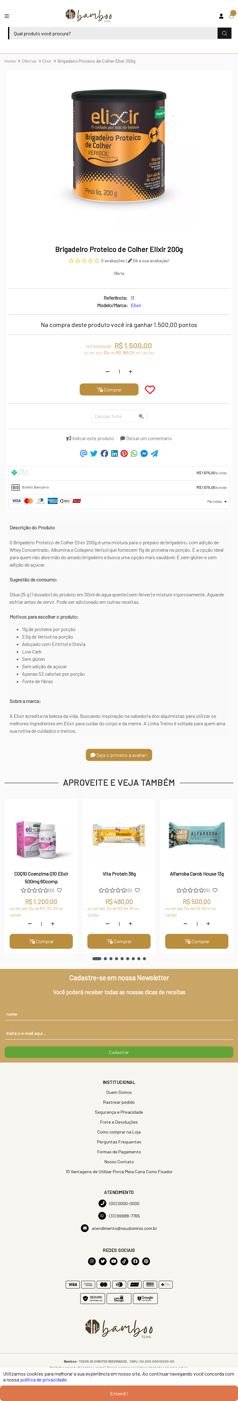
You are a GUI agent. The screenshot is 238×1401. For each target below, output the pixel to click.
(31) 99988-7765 (119, 1216)
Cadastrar (119, 1052)
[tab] (119, 473)
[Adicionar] (130, 371)
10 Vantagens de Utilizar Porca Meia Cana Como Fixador (119, 1171)
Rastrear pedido (119, 1102)
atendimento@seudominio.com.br (119, 1228)
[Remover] (107, 371)
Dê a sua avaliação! (148, 260)
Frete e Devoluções (119, 1122)
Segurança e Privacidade (119, 1112)
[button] (96, 958)
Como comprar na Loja (119, 1131)
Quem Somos (119, 1092)
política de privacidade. (44, 1379)
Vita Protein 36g (119, 874)
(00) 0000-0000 (119, 1203)
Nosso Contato (119, 1161)
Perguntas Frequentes (119, 1141)
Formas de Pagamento (119, 1151)
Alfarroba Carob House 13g (197, 874)
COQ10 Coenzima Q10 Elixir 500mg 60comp (41, 877)
